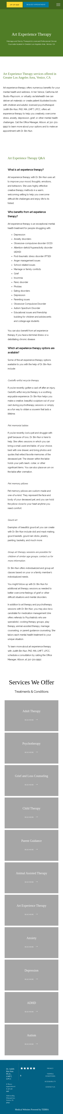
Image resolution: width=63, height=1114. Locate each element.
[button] (58, 5)
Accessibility (50, 1081)
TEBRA (45, 1109)
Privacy (50, 1068)
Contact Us (50, 1087)
